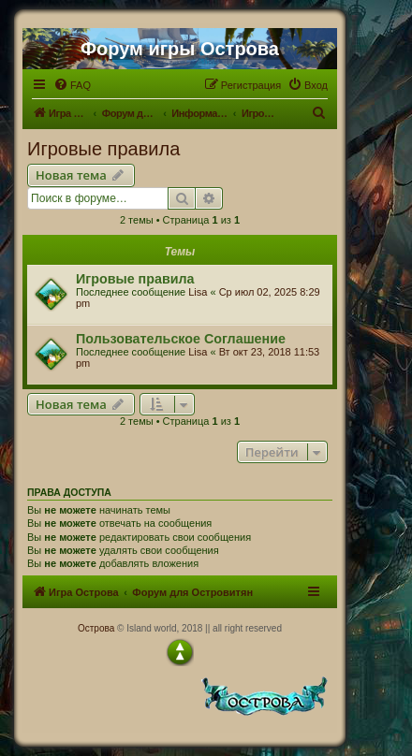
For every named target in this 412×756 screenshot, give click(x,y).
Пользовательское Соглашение (181, 338)
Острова (96, 628)
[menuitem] (72, 85)
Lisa (197, 292)
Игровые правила (103, 148)
